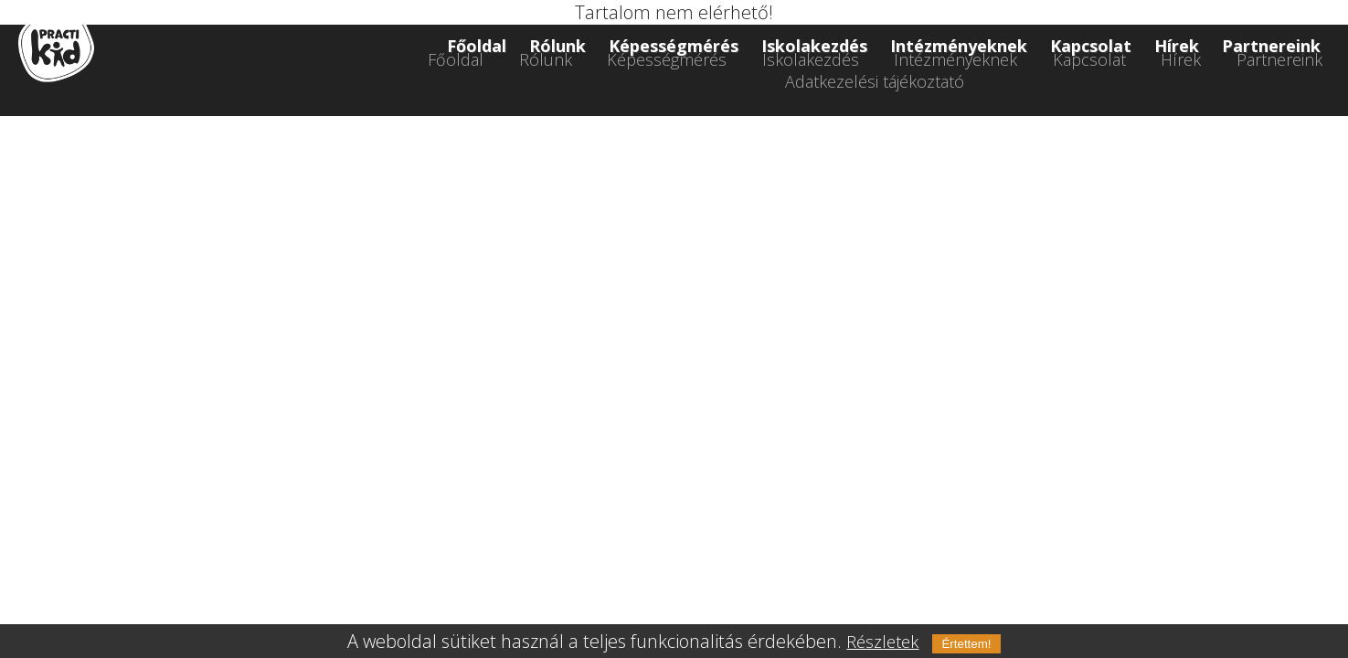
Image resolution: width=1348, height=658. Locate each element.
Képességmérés (673, 46)
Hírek (1176, 46)
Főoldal (476, 46)
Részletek (882, 642)
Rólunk (557, 46)
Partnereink (1271, 46)
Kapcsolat (1090, 46)
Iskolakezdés (814, 46)
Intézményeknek (958, 46)
